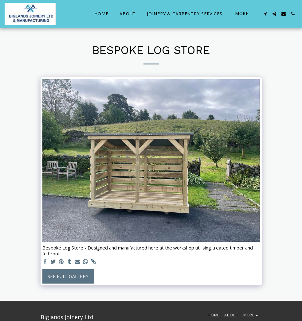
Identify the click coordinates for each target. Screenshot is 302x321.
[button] (265, 14)
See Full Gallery (68, 276)
